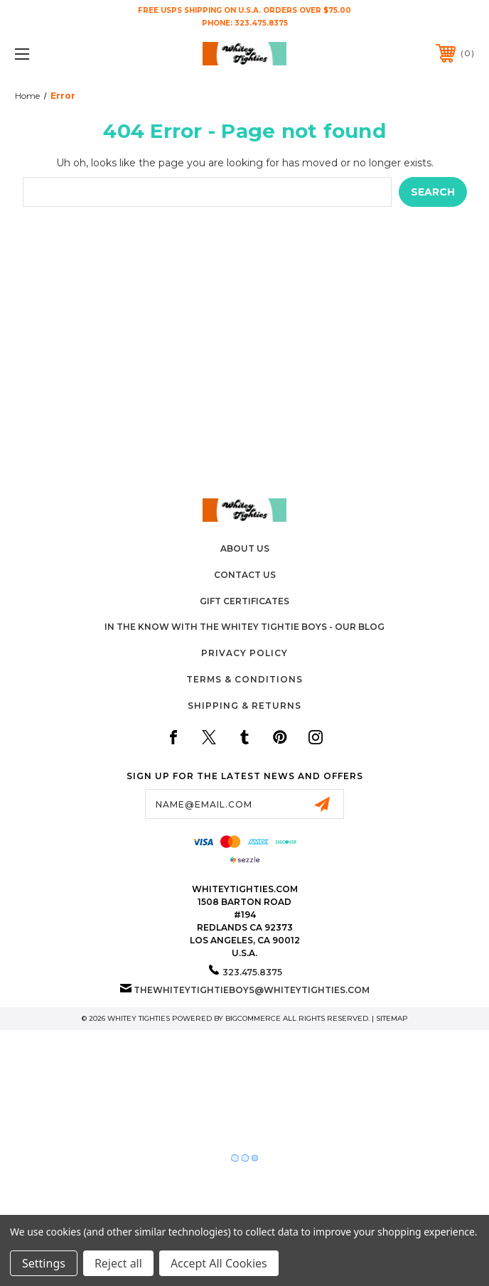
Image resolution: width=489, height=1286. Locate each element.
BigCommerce (253, 1018)
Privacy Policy (244, 653)
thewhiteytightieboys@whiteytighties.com (252, 990)
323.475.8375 (261, 23)
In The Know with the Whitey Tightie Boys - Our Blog (244, 626)
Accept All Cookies (219, 1263)
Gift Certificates (244, 601)
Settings (43, 1263)
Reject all (118, 1263)
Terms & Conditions (244, 679)
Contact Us (245, 574)
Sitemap (392, 1018)
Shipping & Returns (244, 705)
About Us (244, 548)
